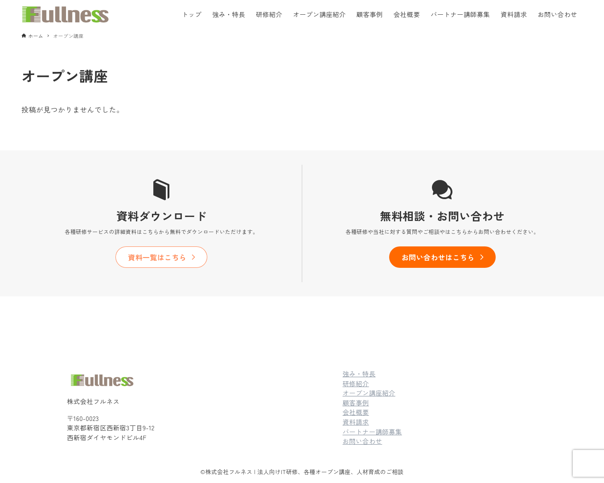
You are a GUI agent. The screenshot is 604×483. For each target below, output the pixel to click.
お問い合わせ (362, 441)
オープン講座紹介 (369, 392)
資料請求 (356, 421)
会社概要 (356, 411)
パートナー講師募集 (372, 431)
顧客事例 (356, 402)
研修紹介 (356, 383)
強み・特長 (359, 373)
